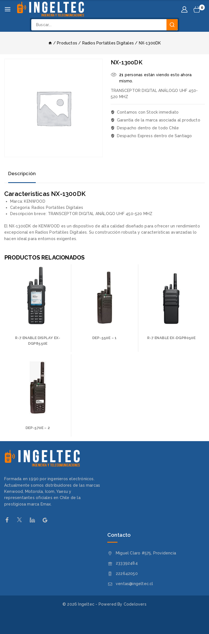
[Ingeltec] (50, 9)
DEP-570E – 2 (38, 428)
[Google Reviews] (47, 520)
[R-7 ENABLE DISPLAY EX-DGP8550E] (38, 297)
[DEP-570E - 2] (38, 387)
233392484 (127, 563)
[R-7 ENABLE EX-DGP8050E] (171, 297)
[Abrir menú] (7, 9)
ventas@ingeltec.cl (134, 583)
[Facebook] (9, 520)
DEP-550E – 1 (104, 338)
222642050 (127, 573)
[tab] (22, 174)
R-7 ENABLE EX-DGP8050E (171, 338)
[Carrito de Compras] (199, 9)
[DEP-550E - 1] (104, 297)
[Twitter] (22, 520)
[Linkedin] (35, 520)
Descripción (22, 173)
